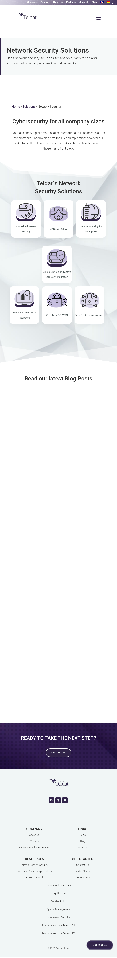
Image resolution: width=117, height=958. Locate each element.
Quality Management (58, 909)
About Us (58, 2)
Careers (34, 841)
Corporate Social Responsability (34, 871)
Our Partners (83, 877)
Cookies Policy (59, 901)
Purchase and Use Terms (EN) (59, 925)
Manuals (82, 847)
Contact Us (82, 865)
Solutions (28, 106)
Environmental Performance (34, 847)
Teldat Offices (82, 871)
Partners (71, 2)
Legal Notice (59, 893)
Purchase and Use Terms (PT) (58, 933)
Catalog (45, 2)
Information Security (58, 917)
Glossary (32, 2)
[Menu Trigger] (98, 17)
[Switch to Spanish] (108, 3)
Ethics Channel (34, 877)
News (82, 834)
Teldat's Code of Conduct (34, 865)
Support (83, 2)
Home (16, 106)
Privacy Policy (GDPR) (58, 885)
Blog (94, 2)
